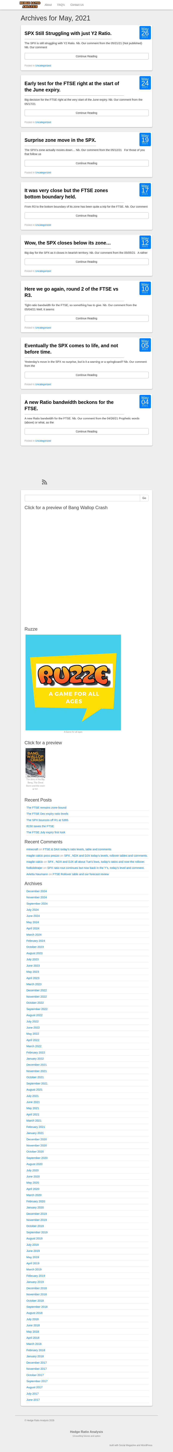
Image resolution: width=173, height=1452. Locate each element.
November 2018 (37, 1294)
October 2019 (35, 1226)
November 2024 (37, 897)
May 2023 (33, 971)
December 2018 (37, 1288)
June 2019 (33, 1250)
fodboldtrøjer (35, 867)
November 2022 (37, 996)
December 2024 (37, 891)
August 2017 (35, 1387)
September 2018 (37, 1306)
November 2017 (37, 1368)
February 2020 (36, 1201)
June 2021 (33, 1102)
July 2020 (33, 1170)
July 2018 (33, 1319)
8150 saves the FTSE (40, 826)
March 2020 (34, 1195)
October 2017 (35, 1375)
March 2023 (34, 984)
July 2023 (33, 959)
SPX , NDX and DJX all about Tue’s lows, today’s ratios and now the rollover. (96, 861)
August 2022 (35, 1015)
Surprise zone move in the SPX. (60, 140)
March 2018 (34, 1343)
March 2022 (34, 1046)
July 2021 (33, 1095)
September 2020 (37, 1157)
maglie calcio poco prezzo (43, 855)
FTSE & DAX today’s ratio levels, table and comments (77, 849)
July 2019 (33, 1244)
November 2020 (37, 1145)
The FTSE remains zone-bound (46, 807)
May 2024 (33, 922)
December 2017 (37, 1362)
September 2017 (37, 1381)
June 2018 (33, 1325)
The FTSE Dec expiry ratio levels (47, 813)
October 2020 (35, 1151)
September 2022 (37, 1009)
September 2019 (37, 1232)
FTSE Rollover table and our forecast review (81, 874)
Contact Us (77, 4)
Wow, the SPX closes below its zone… (68, 242)
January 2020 (35, 1207)
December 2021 (37, 1064)
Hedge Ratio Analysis (86, 1432)
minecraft (32, 849)
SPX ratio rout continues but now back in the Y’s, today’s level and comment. (95, 867)
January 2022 (35, 1058)
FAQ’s (61, 4)
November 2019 (37, 1219)
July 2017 (33, 1393)
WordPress (146, 1445)
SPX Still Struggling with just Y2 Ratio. (68, 33)
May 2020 (33, 1182)
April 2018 (33, 1337)
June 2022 (33, 1027)
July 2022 (33, 1021)
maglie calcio (35, 861)
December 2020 (37, 1139)
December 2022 (37, 990)
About (48, 4)
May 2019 (33, 1257)
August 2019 (35, 1238)
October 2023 (35, 946)
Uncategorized (43, 65)
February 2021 (36, 1126)
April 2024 (33, 928)
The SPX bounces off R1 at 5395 (47, 820)
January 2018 (35, 1356)
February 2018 (36, 1350)
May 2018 (33, 1331)
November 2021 (37, 1071)
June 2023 (33, 965)
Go (144, 498)
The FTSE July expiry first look (46, 832)
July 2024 (33, 909)
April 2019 (33, 1263)
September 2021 (37, 1083)
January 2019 (35, 1281)
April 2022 (33, 1040)
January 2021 (35, 1133)
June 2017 (33, 1399)
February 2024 (36, 940)
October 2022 (35, 1002)
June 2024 (33, 915)
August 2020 (35, 1164)
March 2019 (34, 1269)
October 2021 (35, 1077)
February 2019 (36, 1275)
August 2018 (35, 1312)
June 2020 (33, 1176)
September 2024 (37, 903)
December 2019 (37, 1213)
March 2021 (34, 1120)
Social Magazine (127, 1445)
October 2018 (35, 1300)
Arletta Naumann (37, 874)
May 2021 (33, 1108)
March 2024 (34, 934)
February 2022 (36, 1052)
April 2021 (33, 1114)
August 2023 (35, 953)
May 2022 (33, 1033)
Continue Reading (86, 56)
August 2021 (35, 1089)
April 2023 (33, 978)
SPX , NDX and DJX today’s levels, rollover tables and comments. (106, 855)
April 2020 (33, 1188)
